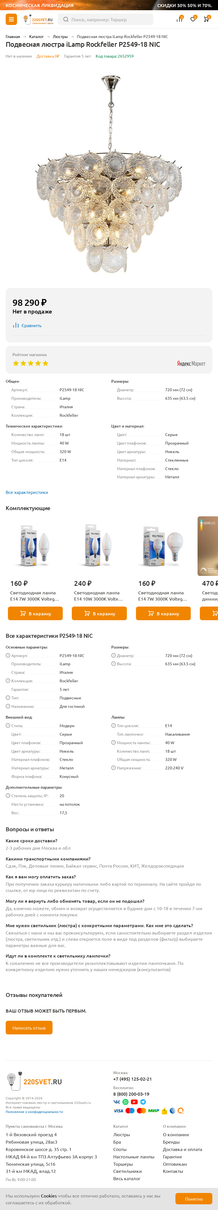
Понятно (194, 1198)
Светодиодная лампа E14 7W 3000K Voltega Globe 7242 (161, 596)
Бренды (171, 1141)
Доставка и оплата (182, 1149)
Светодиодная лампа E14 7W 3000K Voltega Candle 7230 (33, 596)
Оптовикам (175, 1164)
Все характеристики (27, 492)
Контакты (173, 1171)
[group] (109, 174)
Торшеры (123, 1164)
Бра (117, 1141)
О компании (176, 1134)
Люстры (121, 1134)
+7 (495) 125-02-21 (132, 1079)
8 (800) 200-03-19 (131, 1094)
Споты (120, 1149)
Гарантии (172, 1156)
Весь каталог (127, 1178)
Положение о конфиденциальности (34, 1111)
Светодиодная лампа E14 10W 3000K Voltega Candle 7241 (98, 596)
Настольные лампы (133, 1156)
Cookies (49, 1195)
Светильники (127, 1171)
